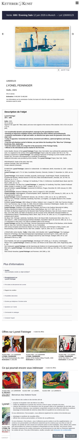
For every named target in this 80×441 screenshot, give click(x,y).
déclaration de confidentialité (62, 430)
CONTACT (5, 438)
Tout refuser (58, 436)
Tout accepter (71, 436)
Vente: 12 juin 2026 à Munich (31, 15)
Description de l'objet (16, 112)
